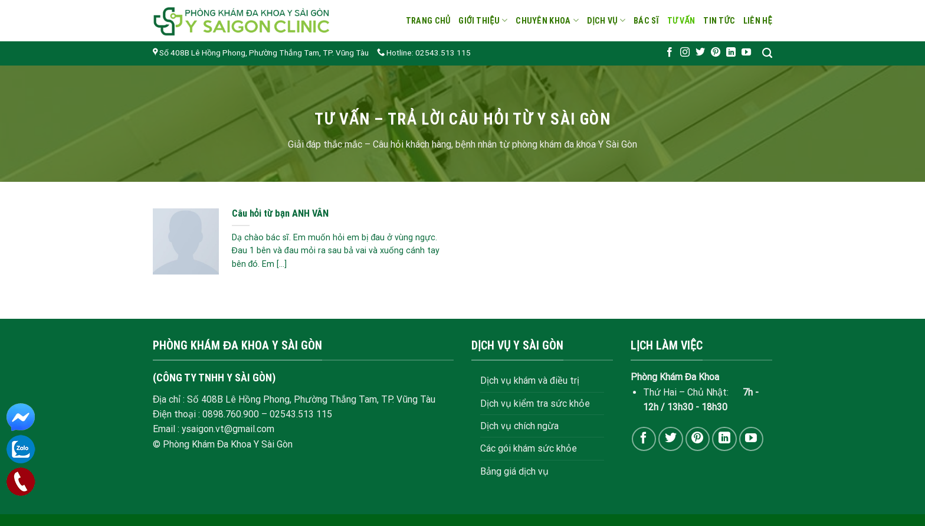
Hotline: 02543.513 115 (424, 52)
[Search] (767, 53)
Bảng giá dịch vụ (514, 471)
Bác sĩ (646, 20)
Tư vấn (681, 20)
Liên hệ (757, 20)
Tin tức (719, 20)
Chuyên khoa (547, 20)
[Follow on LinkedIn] (731, 52)
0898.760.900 (230, 414)
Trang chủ (428, 20)
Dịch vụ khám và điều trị (529, 380)
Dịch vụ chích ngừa (519, 426)
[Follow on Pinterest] (715, 52)
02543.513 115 (301, 414)
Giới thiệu (482, 20)
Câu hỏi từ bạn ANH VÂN (280, 213)
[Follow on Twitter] (700, 52)
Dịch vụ (606, 20)
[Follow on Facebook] (669, 52)
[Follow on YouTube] (746, 52)
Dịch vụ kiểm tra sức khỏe (535, 403)
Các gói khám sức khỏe (528, 448)
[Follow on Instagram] (685, 52)
